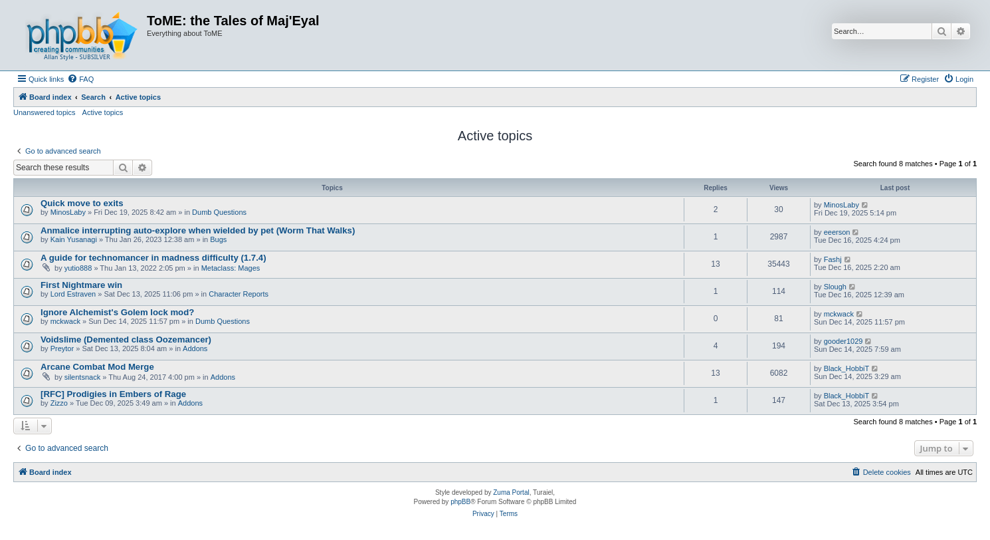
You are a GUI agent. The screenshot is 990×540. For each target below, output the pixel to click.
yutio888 (78, 268)
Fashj (833, 259)
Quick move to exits (82, 203)
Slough (835, 287)
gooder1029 (843, 341)
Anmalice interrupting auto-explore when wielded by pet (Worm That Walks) (198, 230)
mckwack (65, 321)
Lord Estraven (73, 294)
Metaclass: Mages (230, 268)
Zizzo (59, 403)
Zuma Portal (511, 492)
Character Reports (238, 294)
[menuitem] (80, 79)
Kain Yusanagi (73, 239)
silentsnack (82, 377)
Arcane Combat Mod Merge (97, 367)
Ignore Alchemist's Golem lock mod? (117, 312)
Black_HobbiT (846, 368)
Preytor (62, 348)
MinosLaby (68, 212)
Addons (195, 348)
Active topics (103, 112)
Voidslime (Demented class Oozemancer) (126, 339)
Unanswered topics (44, 112)
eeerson (837, 232)
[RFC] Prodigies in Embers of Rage (113, 394)
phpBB (460, 501)
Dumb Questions (219, 212)
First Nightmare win (81, 285)
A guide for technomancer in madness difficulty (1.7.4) (153, 258)
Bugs (218, 239)
